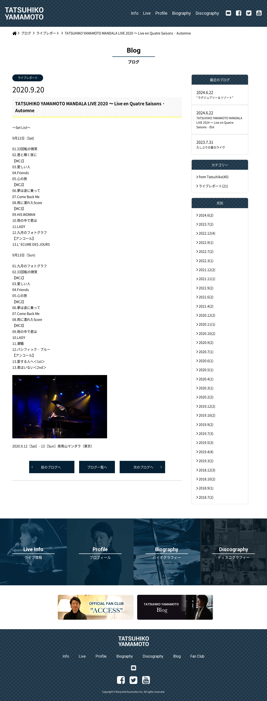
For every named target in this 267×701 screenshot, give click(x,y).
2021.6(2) (206, 296)
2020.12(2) (207, 315)
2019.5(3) (206, 442)
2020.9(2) (206, 342)
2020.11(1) (207, 324)
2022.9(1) (206, 242)
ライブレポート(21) (213, 185)
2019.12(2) (207, 406)
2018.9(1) (206, 488)
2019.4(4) (206, 451)
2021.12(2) (207, 269)
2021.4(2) (206, 306)
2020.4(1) (206, 378)
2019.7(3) (206, 433)
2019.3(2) (206, 460)
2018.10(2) (207, 478)
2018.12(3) (207, 469)
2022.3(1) (206, 260)
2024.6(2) (206, 215)
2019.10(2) (207, 415)
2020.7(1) (206, 351)
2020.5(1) (206, 369)
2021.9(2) (206, 287)
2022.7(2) (206, 251)
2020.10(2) (207, 333)
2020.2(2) (206, 396)
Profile (161, 13)
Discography (207, 13)
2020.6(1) (206, 360)
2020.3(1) (206, 387)
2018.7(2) (206, 497)
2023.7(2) (206, 224)
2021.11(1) (207, 278)
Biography (181, 13)
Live (147, 13)
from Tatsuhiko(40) (214, 176)
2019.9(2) (206, 424)
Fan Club (197, 656)
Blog (177, 656)
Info (134, 13)
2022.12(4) (207, 233)
